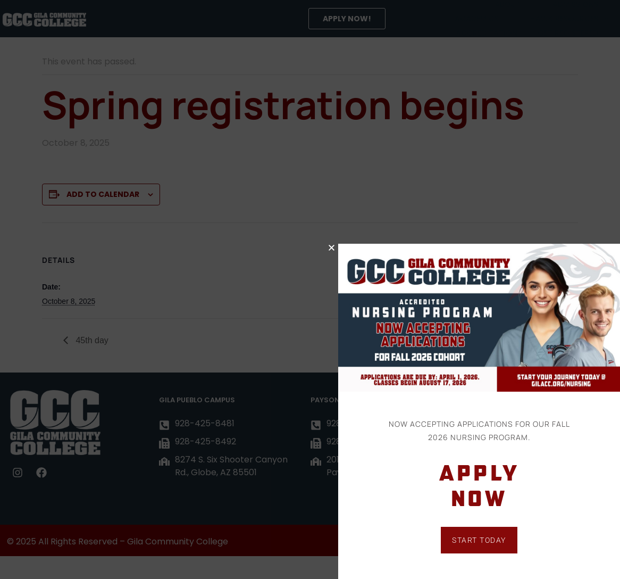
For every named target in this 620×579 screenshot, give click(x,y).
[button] (346, 248)
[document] (310, 289)
